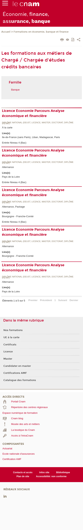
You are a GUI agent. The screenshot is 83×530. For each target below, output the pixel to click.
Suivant (62, 300)
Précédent (46, 300)
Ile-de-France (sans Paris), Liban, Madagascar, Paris (31, 137)
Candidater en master (17, 366)
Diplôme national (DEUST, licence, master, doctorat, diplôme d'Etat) (37, 123)
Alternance (8, 167)
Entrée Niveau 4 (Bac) (14, 142)
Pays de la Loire (11, 176)
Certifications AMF (15, 373)
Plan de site (22, 476)
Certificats (9, 344)
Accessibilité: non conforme (51, 476)
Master (7, 358)
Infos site (44, 472)
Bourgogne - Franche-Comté (17, 216)
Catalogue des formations (19, 380)
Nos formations (13, 330)
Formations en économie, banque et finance (41, 31)
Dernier (73, 300)
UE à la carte (11, 337)
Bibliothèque (63, 472)
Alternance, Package (13, 206)
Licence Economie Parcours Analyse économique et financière (33, 113)
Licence (8, 351)
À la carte (7, 127)
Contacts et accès (22, 472)
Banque (15, 89)
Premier (33, 300)
